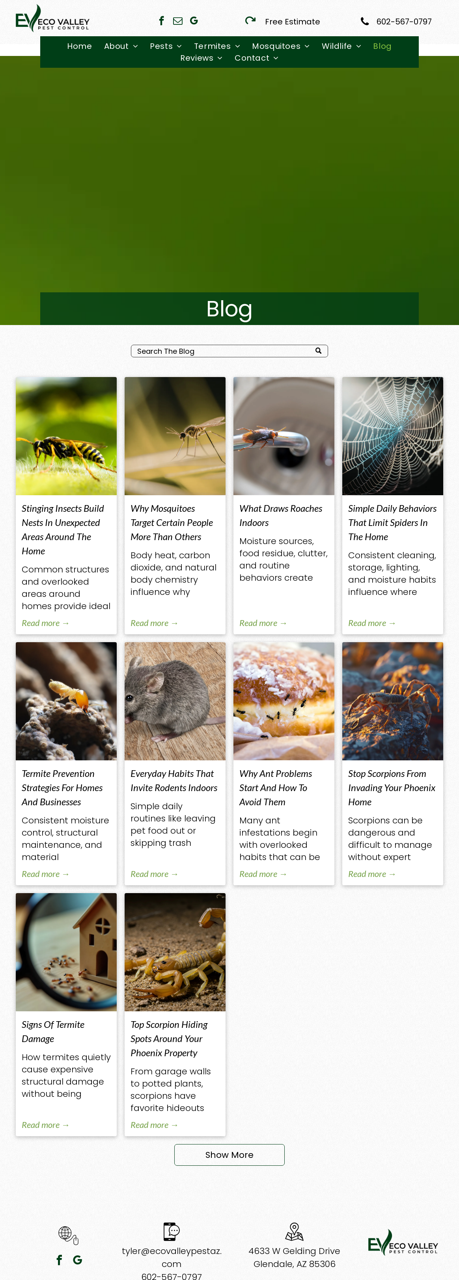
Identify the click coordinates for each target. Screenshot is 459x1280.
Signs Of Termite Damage (53, 1031)
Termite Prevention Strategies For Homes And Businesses (62, 787)
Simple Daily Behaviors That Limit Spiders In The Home (392, 522)
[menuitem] (79, 46)
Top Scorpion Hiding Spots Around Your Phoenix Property (169, 1038)
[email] (178, 22)
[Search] (229, 351)
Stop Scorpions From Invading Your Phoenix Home (391, 787)
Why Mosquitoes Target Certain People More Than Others (172, 522)
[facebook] (161, 22)
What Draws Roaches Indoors (280, 515)
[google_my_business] (194, 22)
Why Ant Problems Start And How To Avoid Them (275, 787)
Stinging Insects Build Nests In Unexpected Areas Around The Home (63, 529)
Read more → (46, 622)
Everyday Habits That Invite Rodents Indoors (174, 780)
